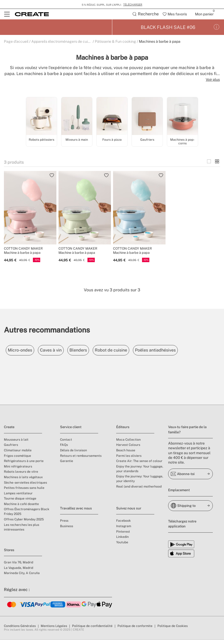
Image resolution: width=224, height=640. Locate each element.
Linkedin (122, 537)
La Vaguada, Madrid (18, 568)
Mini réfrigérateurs (18, 467)
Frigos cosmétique (17, 456)
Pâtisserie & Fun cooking (115, 42)
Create (9, 427)
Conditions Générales (20, 626)
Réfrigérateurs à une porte (24, 461)
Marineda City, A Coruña (22, 573)
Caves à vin (57, 350)
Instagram (123, 526)
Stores (9, 550)
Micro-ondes (22, 350)
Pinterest (123, 532)
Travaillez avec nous (76, 509)
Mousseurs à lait (16, 440)
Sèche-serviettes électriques (25, 483)
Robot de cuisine (125, 350)
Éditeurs (122, 427)
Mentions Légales (54, 626)
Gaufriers (11, 445)
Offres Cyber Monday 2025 (24, 520)
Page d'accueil (16, 42)
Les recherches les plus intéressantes (21, 528)
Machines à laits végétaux (23, 477)
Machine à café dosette (21, 504)
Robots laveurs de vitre (21, 472)
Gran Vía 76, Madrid (18, 563)
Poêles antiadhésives (174, 350)
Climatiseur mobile (18, 451)
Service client (70, 427)
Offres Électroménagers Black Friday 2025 (26, 512)
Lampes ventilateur (18, 494)
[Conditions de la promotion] (216, 27)
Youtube (122, 543)
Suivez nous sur (128, 509)
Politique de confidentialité (92, 626)
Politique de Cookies (172, 626)
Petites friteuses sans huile (24, 488)
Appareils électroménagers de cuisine (63, 42)
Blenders (88, 350)
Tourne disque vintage (20, 499)
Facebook (123, 521)
